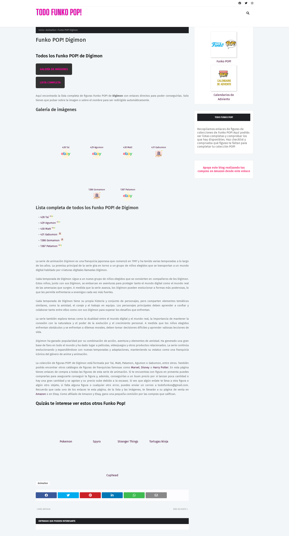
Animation (51, 30)
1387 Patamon (51, 246)
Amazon (41, 394)
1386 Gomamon (52, 240)
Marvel (135, 367)
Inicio (41, 30)
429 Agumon (50, 222)
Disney (145, 367)
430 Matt (47, 228)
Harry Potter (160, 367)
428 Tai (46, 217)
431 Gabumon (51, 234)
